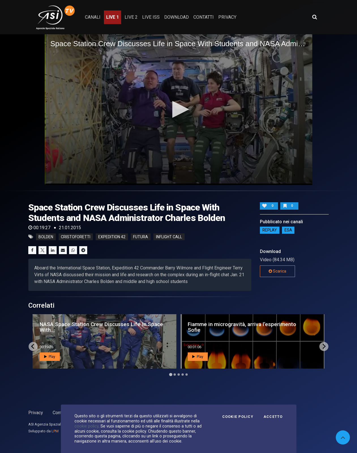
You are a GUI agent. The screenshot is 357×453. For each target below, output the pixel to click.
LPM (55, 431)
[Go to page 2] (175, 374)
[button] (178, 109)
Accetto (273, 416)
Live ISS (151, 17)
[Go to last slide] (33, 346)
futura (140, 237)
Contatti (60, 412)
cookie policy (86, 426)
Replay (269, 230)
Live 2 (131, 17)
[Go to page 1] (170, 374)
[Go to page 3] (179, 374)
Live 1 (112, 17)
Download (176, 17)
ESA (288, 230)
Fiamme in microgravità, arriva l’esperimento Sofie (242, 327)
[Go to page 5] (186, 374)
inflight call (169, 237)
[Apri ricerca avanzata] (314, 17)
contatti (203, 17)
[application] (179, 109)
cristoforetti (75, 237)
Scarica (277, 271)
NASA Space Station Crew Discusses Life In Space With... (101, 327)
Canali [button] (93, 17)
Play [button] (49, 357)
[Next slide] (323, 346)
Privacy (35, 412)
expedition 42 (111, 237)
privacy (227, 17)
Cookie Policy (237, 416)
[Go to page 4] (182, 374)
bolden (46, 237)
